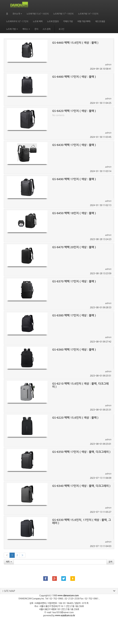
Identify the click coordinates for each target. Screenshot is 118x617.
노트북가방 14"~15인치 (88, 14)
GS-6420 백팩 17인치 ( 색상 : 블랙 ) (74, 111)
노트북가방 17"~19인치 (63, 14)
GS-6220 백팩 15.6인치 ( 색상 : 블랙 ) (75, 417)
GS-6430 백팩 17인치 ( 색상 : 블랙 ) (74, 145)
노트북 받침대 (53, 21)
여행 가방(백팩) (84, 21)
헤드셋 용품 (100, 21)
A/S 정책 (46, 29)
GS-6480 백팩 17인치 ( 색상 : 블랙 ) (74, 76)
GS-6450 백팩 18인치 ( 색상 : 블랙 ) (74, 213)
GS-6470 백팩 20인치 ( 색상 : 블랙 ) (74, 247)
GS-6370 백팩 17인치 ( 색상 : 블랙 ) (74, 281)
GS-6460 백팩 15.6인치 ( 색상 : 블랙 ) (75, 42)
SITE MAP (8, 591)
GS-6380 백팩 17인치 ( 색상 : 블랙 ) (74, 315)
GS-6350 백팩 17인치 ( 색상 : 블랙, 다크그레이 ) (81, 452)
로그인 (61, 29)
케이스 (26, 29)
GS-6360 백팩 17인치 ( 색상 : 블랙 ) (74, 349)
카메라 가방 (68, 21)
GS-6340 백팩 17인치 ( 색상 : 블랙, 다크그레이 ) (81, 486)
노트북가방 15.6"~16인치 (38, 14)
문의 (36, 29)
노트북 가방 (12, 29)
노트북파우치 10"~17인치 (17, 21)
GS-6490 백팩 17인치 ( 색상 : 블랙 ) (74, 179)
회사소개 (17, 14)
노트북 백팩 (37, 21)
